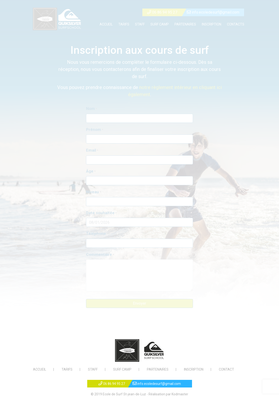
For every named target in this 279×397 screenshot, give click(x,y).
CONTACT (226, 369)
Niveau (92, 191)
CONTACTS (235, 24)
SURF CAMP (159, 24)
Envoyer (139, 303)
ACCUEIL (106, 24)
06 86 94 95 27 (162, 12)
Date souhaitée (100, 212)
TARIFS (123, 24)
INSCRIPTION (211, 24)
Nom (90, 108)
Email (91, 150)
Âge (89, 171)
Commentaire (99, 254)
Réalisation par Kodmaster (168, 394)
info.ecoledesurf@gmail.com (213, 12)
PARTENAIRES (185, 24)
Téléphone (96, 233)
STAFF (140, 24)
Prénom (93, 129)
